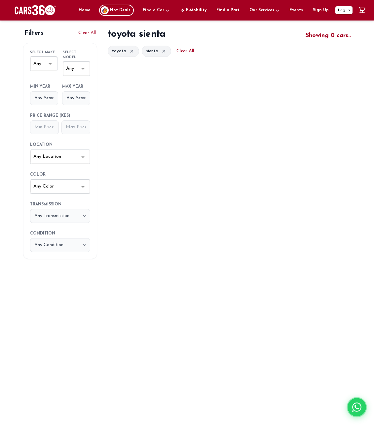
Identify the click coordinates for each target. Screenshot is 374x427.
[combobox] (43, 63)
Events (296, 10)
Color (38, 175)
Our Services (264, 10)
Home (84, 10)
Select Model (69, 55)
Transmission (45, 204)
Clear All (87, 32)
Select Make (42, 52)
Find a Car (156, 10)
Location (41, 145)
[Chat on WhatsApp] (357, 411)
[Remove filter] (132, 51)
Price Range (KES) (50, 116)
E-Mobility (192, 10)
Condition (42, 233)
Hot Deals (116, 10)
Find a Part (228, 10)
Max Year (72, 87)
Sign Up (321, 10)
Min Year (40, 87)
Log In (344, 10)
